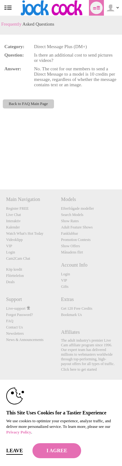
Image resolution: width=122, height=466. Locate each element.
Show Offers (70, 246)
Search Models (72, 215)
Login (10, 252)
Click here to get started (79, 369)
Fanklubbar (69, 233)
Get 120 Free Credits (76, 308)
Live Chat (13, 215)
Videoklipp (14, 240)
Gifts (64, 286)
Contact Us (14, 327)
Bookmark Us (71, 315)
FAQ (9, 321)
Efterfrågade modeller (77, 208)
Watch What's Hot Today (25, 233)
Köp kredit (14, 269)
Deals (10, 282)
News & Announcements (25, 340)
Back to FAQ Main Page (28, 104)
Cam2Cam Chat (18, 258)
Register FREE (17, 208)
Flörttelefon (15, 275)
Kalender (13, 227)
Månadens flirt (72, 252)
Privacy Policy (18, 432)
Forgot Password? (19, 315)
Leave (14, 450)
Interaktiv (13, 221)
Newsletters (15, 333)
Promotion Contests (75, 240)
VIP (9, 246)
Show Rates (70, 221)
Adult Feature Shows (76, 227)
